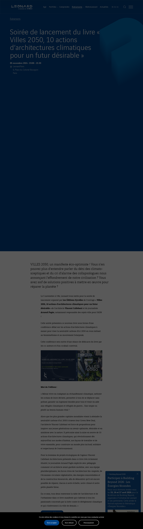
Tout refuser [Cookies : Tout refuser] (69, 522)
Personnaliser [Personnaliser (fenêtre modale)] (89, 522)
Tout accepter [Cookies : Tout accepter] (52, 522)
